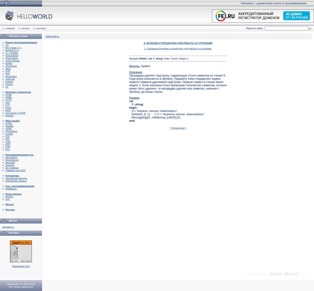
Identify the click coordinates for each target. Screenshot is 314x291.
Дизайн (8, 126)
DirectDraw (9, 157)
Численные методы (14, 178)
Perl (6, 73)
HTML (7, 94)
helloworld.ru (52, 36)
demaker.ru (8, 227)
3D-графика (10, 168)
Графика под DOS (14, 170)
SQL (6, 199)
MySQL (8, 196)
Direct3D (8, 162)
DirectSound (10, 160)
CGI (6, 102)
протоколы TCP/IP (14, 113)
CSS (6, 141)
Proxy (7, 107)
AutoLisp (8, 79)
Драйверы (9, 188)
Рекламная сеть (21, 266)
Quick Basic (10, 58)
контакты (39, 28)
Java (6, 68)
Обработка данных (14, 181)
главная (9, 28)
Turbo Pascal (10, 60)
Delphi (7, 63)
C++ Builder (10, 53)
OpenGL (8, 165)
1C (5, 87)
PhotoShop (9, 131)
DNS (6, 110)
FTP (6, 105)
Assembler (9, 76)
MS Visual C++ (11, 47)
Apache (8, 115)
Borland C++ (10, 50)
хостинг (24, 28)
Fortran (7, 81)
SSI (5, 139)
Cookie (7, 134)
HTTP (7, 100)
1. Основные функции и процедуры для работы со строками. (178, 48)
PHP (6, 71)
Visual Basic (10, 55)
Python (7, 84)
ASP (6, 144)
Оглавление (178, 128)
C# (5, 45)
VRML (7, 97)
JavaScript (9, 66)
